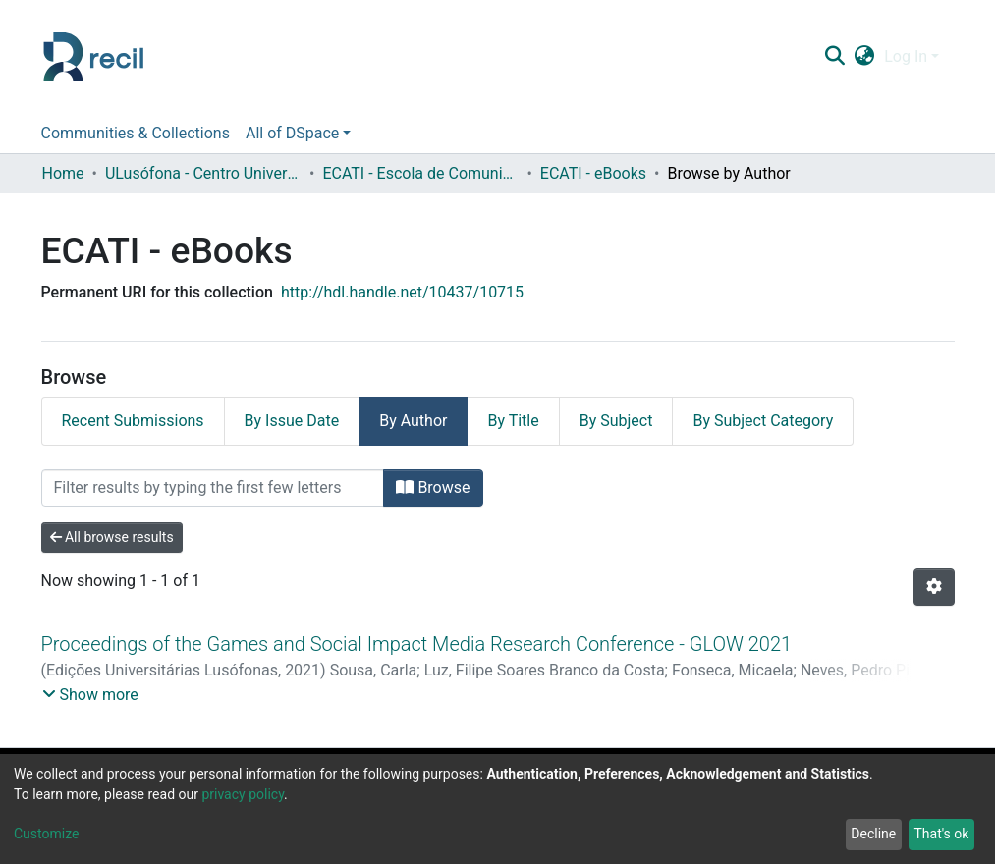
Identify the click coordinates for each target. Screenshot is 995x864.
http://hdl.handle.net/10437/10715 (402, 292)
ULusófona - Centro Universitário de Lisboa (203, 173)
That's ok (940, 833)
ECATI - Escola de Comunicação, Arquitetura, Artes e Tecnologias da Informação (420, 173)
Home (63, 173)
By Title (512, 420)
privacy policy (242, 794)
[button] (865, 57)
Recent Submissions (133, 420)
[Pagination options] (934, 587)
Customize (46, 833)
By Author (413, 420)
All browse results (112, 537)
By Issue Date (292, 420)
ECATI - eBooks (593, 173)
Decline (873, 833)
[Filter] (213, 488)
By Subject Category (762, 420)
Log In (905, 56)
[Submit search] (835, 57)
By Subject (616, 420)
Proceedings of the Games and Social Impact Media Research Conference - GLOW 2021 (417, 644)
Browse (433, 487)
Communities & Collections (135, 133)
